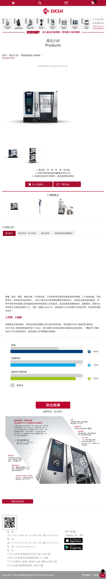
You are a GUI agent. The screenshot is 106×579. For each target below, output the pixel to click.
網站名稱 (53, 11)
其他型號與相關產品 (63, 233)
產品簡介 (9, 233)
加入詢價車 (35, 184)
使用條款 (86, 575)
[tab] (9, 233)
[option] (53, 109)
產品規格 (45, 233)
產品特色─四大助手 (27, 233)
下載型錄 (62, 184)
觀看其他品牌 (17, 501)
